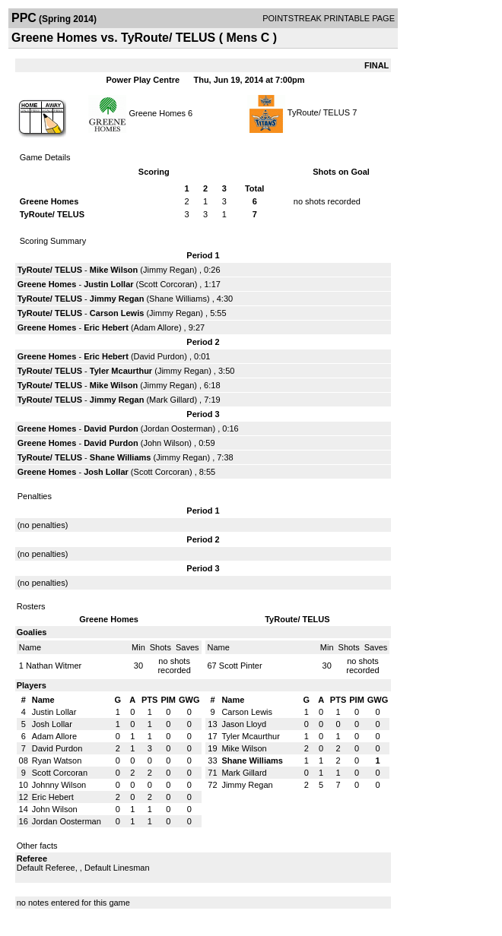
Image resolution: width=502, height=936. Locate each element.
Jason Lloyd (243, 724)
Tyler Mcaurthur (121, 370)
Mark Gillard (171, 399)
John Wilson (166, 442)
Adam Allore (156, 327)
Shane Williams (178, 298)
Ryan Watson (57, 760)
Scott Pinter (240, 665)
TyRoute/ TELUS (319, 112)
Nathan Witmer (53, 665)
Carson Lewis (117, 313)
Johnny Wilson (59, 784)
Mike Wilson (114, 269)
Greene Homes (157, 112)
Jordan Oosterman (177, 428)
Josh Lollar (106, 471)
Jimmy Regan (168, 269)
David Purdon (159, 356)
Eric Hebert (106, 327)
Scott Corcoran (166, 284)
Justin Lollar (108, 284)
